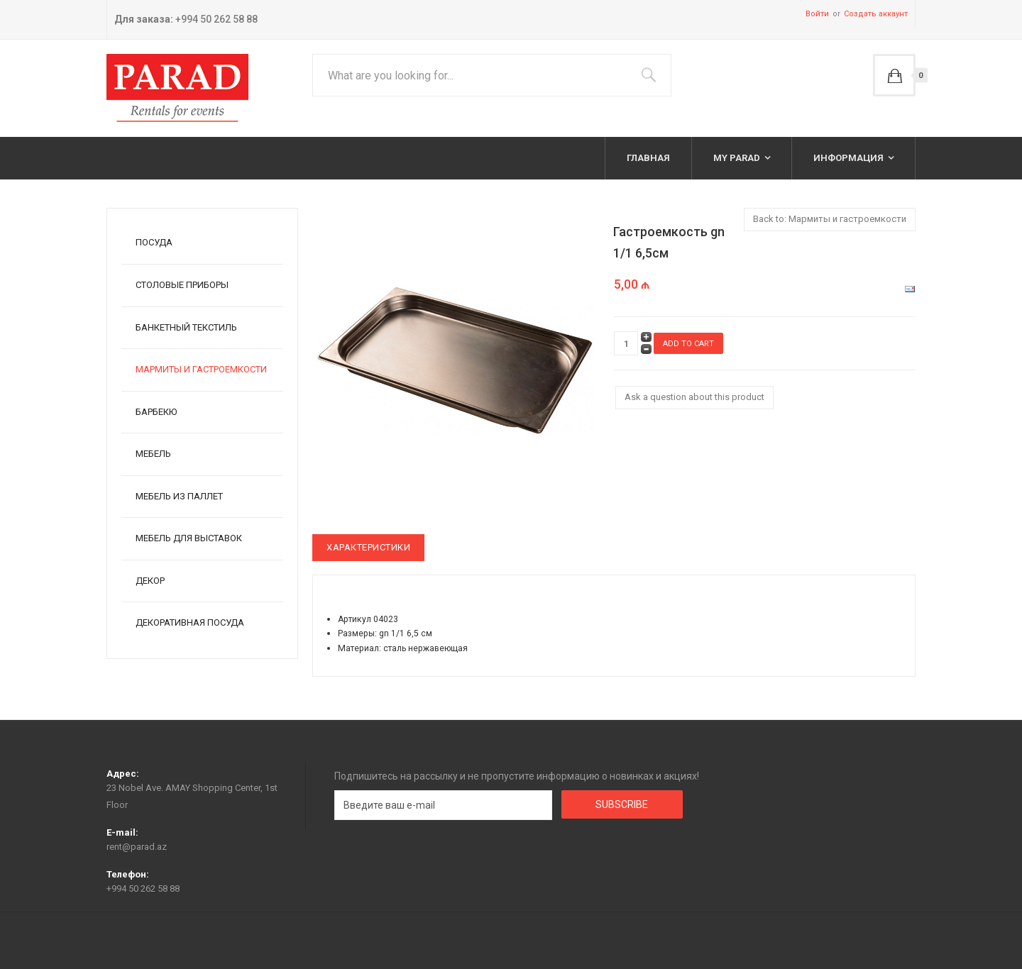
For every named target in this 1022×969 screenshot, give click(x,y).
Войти (817, 13)
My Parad (736, 158)
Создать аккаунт (876, 13)
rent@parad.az (136, 846)
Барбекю (156, 411)
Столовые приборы (182, 284)
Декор (150, 580)
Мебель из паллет (179, 496)
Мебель (153, 453)
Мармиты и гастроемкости (201, 369)
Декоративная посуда (190, 622)
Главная (648, 158)
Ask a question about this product (694, 397)
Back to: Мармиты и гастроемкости (829, 219)
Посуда (154, 242)
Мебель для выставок (189, 538)
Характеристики (368, 547)
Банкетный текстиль (186, 327)
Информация (848, 158)
